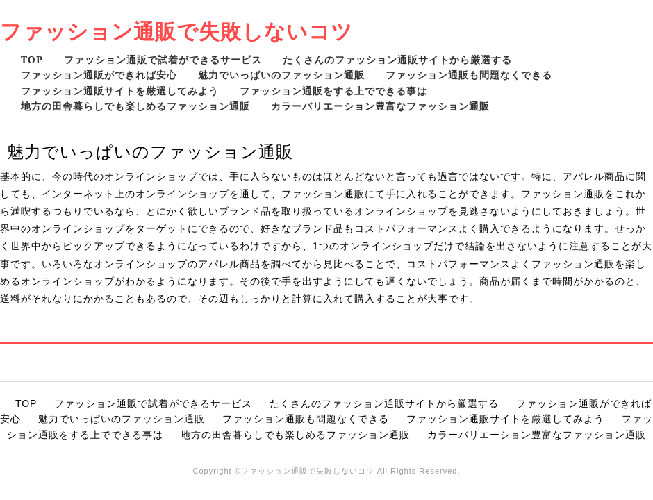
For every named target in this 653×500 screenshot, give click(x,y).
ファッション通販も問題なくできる (469, 74)
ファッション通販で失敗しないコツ (176, 31)
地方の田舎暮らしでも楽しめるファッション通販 (135, 105)
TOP (32, 59)
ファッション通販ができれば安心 (99, 74)
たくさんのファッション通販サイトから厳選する (397, 59)
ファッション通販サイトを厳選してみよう (120, 90)
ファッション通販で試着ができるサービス (163, 59)
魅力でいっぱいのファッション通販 (281, 74)
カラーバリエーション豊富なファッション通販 (380, 105)
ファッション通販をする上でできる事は (333, 90)
